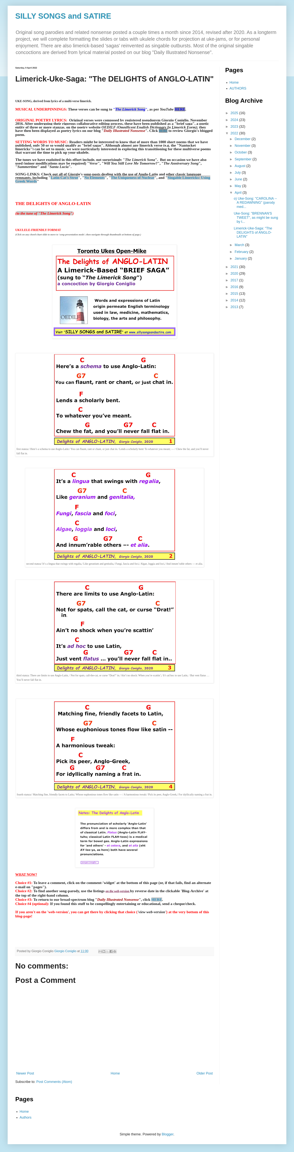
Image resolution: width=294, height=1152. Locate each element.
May (238, 186)
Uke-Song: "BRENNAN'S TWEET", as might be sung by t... (256, 218)
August (240, 166)
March (240, 245)
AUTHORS (238, 88)
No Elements (94, 177)
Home (115, 1073)
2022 (235, 133)
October (241, 152)
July (238, 172)
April (238, 193)
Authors (26, 1117)
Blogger (167, 1134)
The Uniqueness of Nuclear (132, 177)
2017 (235, 280)
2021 (235, 267)
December (243, 139)
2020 (235, 273)
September (243, 159)
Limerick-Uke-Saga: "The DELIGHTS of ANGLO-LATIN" (253, 232)
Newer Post (25, 1073)
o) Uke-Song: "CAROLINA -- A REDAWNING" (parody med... (255, 203)
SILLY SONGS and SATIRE (63, 16)
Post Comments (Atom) (54, 1082)
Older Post (205, 1073)
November (243, 146)
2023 (235, 126)
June (239, 179)
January (241, 258)
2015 (235, 293)
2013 (235, 307)
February (242, 252)
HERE (156, 899)
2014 (235, 300)
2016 (235, 287)
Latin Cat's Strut (64, 177)
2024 (235, 120)
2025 (235, 113)
